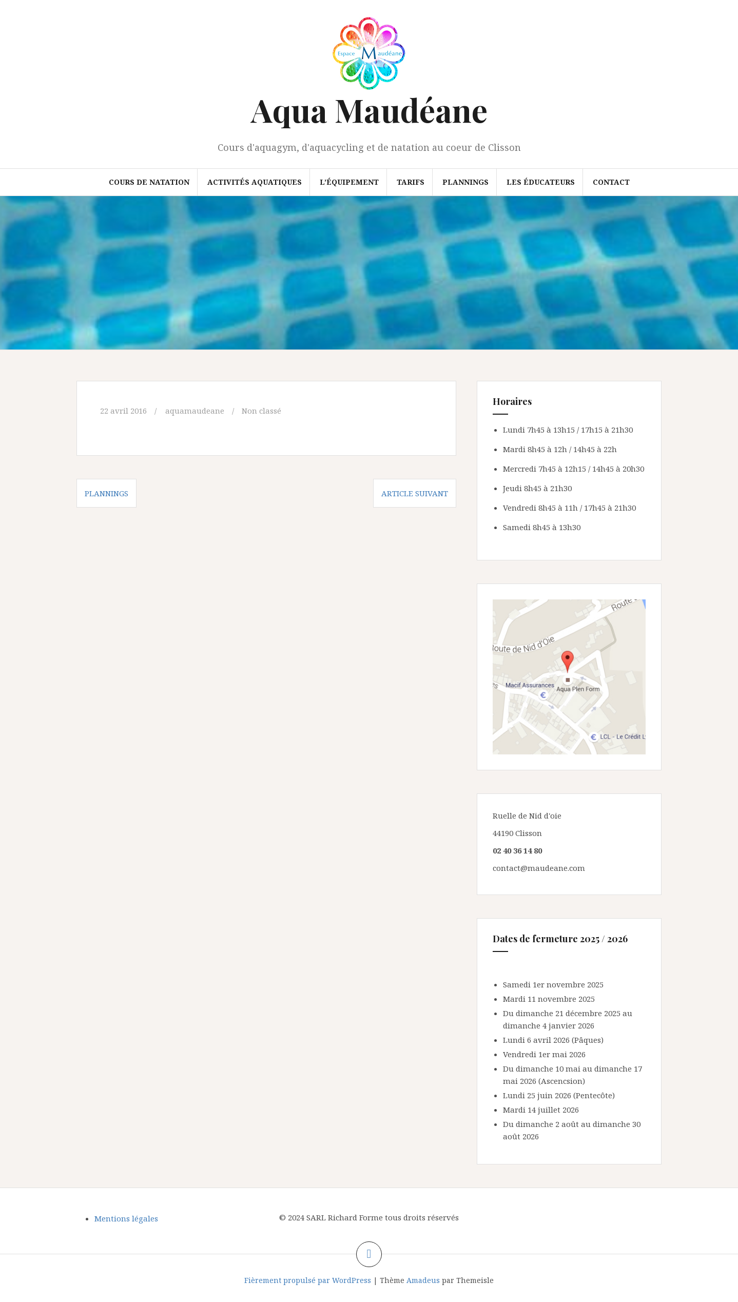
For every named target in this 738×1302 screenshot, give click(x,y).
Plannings (465, 182)
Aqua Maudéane (369, 109)
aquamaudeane (194, 410)
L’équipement (349, 182)
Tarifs (410, 182)
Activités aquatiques (254, 182)
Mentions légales (126, 1218)
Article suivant (414, 493)
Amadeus (423, 1280)
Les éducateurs (541, 182)
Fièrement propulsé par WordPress (307, 1280)
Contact (611, 182)
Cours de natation (149, 182)
